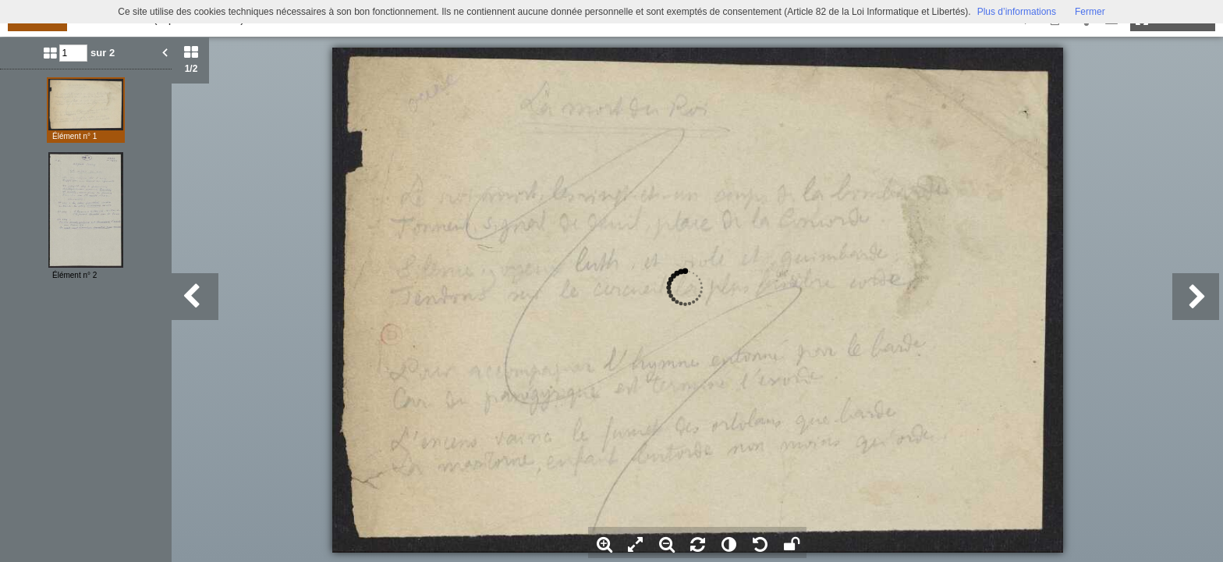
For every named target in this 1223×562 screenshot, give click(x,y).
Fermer (1090, 11)
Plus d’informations (1016, 11)
